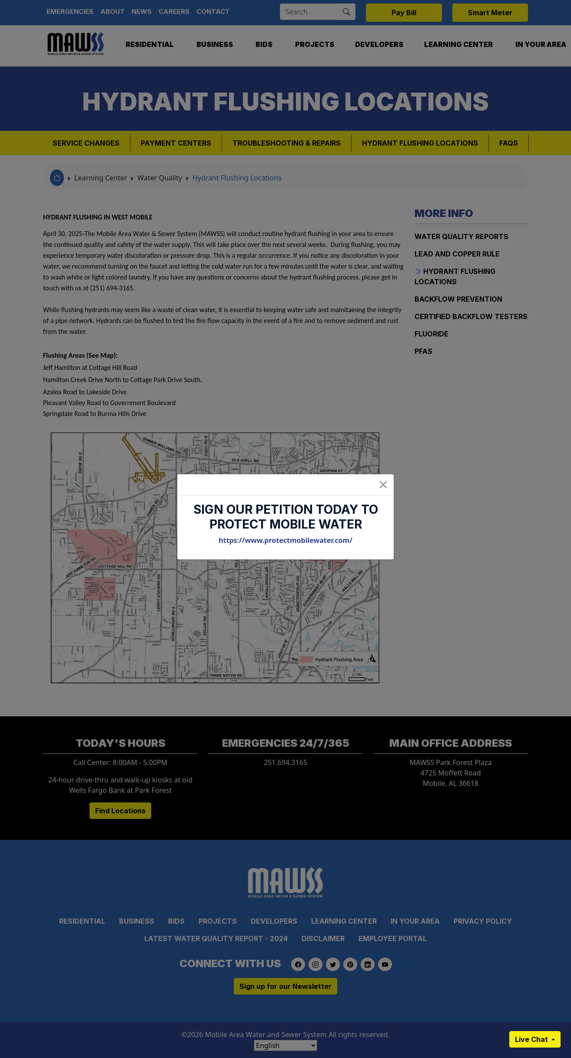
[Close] (383, 485)
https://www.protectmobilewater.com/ (285, 540)
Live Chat (532, 1039)
